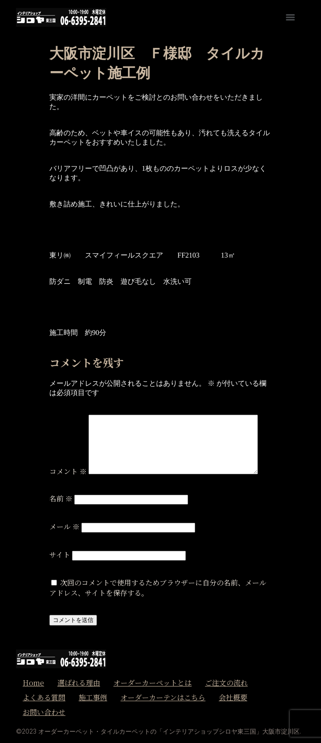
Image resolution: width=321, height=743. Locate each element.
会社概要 (233, 697)
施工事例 (93, 697)
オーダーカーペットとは (152, 683)
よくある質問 (44, 697)
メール (64, 526)
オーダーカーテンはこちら (162, 697)
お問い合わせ (44, 712)
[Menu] (290, 17)
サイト (59, 554)
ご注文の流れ (226, 683)
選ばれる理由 (78, 683)
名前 (60, 498)
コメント (68, 471)
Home (33, 683)
